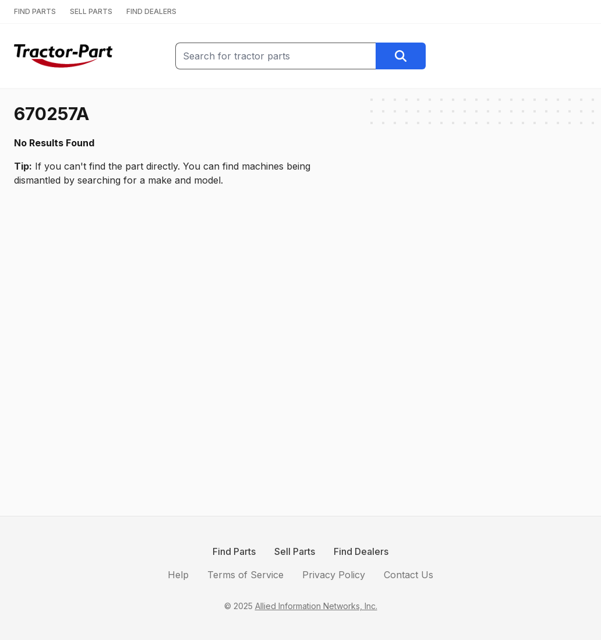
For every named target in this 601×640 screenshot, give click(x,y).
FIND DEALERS (151, 11)
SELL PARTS (91, 11)
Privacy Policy (333, 575)
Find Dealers (361, 551)
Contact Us (408, 575)
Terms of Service (245, 575)
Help (178, 575)
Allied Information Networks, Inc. (316, 606)
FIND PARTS (35, 11)
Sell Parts (294, 551)
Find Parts (234, 551)
